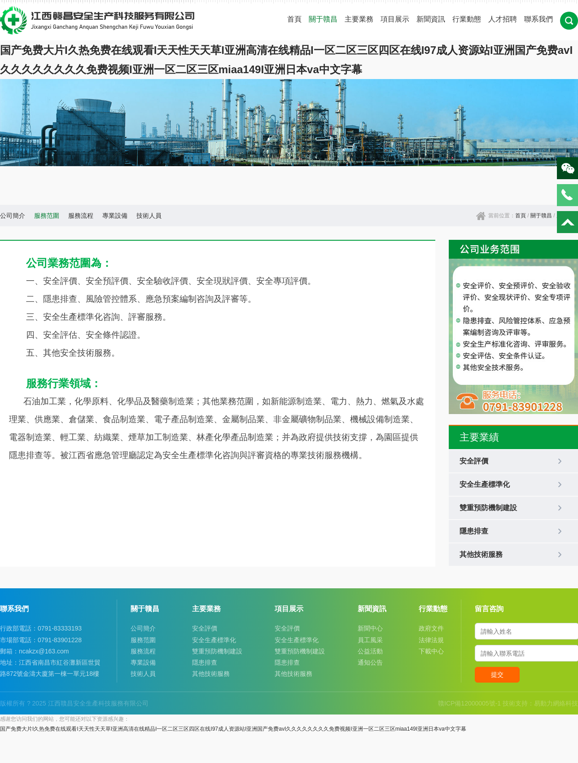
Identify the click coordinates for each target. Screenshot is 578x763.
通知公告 (370, 662)
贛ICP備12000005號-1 (469, 703)
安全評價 (204, 628)
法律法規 (431, 640)
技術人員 (149, 215)
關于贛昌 (323, 19)
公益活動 (370, 651)
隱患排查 (204, 662)
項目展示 (395, 19)
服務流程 (80, 215)
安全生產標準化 (214, 640)
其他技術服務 (211, 673)
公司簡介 (12, 215)
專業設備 (114, 215)
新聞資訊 (430, 19)
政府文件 (431, 628)
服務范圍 (46, 215)
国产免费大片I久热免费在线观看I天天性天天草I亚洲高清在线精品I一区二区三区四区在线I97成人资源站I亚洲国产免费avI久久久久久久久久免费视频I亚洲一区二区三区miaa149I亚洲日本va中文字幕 (233, 729)
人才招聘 (502, 19)
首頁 (294, 19)
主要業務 (359, 19)
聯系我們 (538, 19)
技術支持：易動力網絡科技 (540, 703)
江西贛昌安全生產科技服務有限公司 (98, 703)
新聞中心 (370, 628)
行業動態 (466, 19)
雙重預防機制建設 (217, 651)
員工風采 (370, 640)
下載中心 (431, 651)
